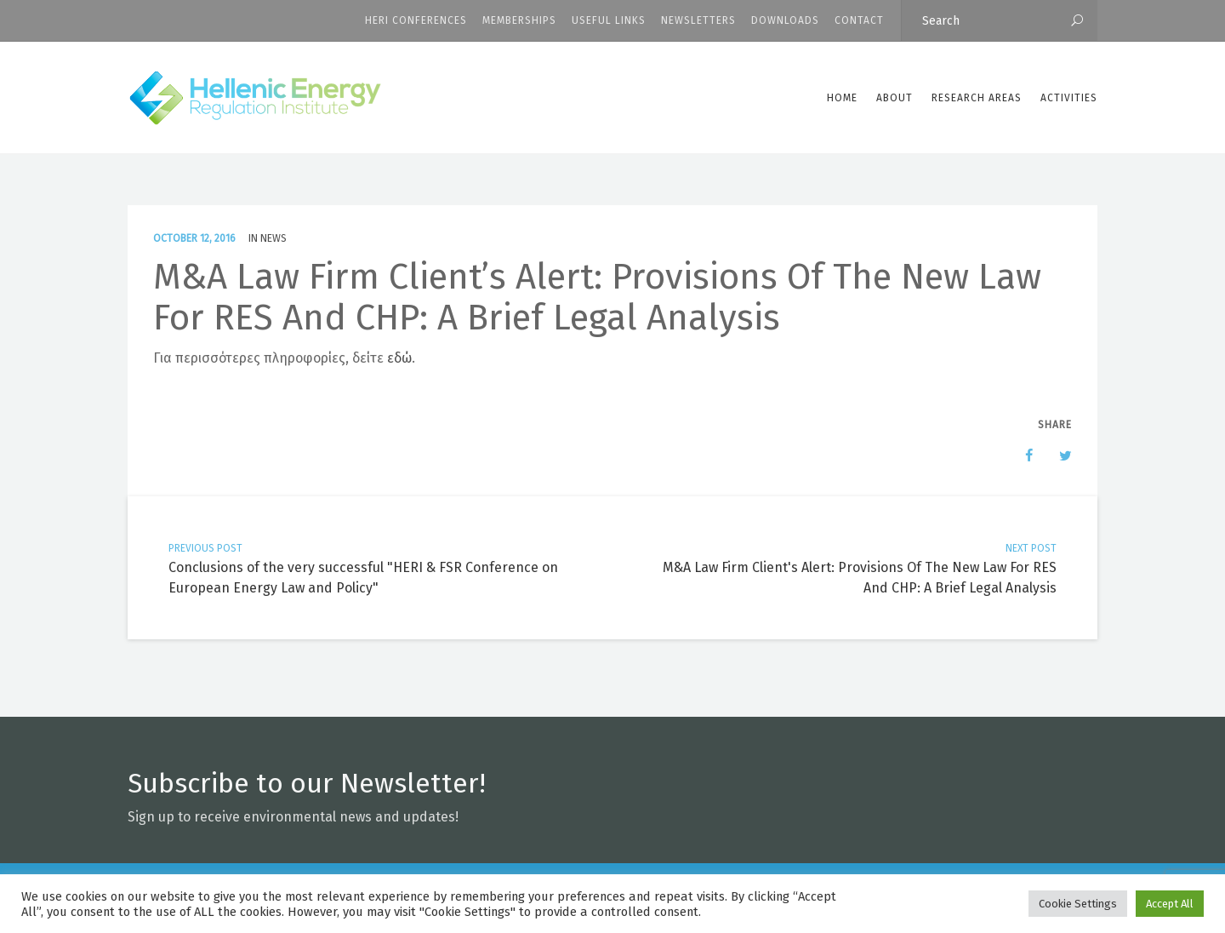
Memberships (519, 20)
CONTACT (859, 20)
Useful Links (609, 20)
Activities (1068, 98)
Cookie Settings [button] (1078, 903)
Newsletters (698, 20)
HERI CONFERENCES (416, 20)
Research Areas (977, 98)
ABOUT (894, 98)
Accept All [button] (1170, 903)
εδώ (399, 358)
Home (842, 98)
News (273, 238)
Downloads (785, 20)
